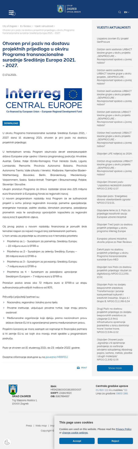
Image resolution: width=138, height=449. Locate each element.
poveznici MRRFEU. (57, 357)
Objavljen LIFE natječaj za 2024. (114, 153)
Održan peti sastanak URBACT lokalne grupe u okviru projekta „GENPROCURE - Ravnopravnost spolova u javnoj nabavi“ (114, 119)
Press (29, 425)
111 (125, 390)
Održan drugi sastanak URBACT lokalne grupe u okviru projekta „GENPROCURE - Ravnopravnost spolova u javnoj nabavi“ (115, 168)
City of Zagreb (10, 26)
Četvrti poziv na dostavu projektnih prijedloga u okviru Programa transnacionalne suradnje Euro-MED (112, 254)
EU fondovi (25, 26)
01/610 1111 (102, 390)
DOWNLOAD (11, 123)
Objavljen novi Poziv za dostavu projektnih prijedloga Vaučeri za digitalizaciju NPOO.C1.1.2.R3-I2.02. (114, 272)
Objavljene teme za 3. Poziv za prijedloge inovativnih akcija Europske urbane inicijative (113, 213)
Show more (115, 368)
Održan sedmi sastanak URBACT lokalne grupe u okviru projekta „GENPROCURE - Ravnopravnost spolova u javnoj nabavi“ (114, 77)
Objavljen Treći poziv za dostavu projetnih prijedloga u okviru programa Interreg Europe (114, 228)
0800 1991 (122, 393)
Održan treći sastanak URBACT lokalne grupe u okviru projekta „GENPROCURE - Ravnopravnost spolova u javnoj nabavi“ (114, 139)
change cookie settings (75, 432)
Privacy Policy (123, 429)
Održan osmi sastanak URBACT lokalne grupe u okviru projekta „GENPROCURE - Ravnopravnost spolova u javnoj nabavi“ (114, 56)
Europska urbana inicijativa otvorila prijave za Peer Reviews (114, 240)
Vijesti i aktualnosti (43, 26)
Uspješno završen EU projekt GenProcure (112, 40)
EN (126, 12)
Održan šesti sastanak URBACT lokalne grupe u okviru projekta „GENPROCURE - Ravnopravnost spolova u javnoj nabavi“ (114, 98)
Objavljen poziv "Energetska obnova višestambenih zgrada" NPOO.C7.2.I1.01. (114, 199)
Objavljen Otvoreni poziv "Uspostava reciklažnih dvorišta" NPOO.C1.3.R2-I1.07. (114, 185)
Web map (41, 425)
